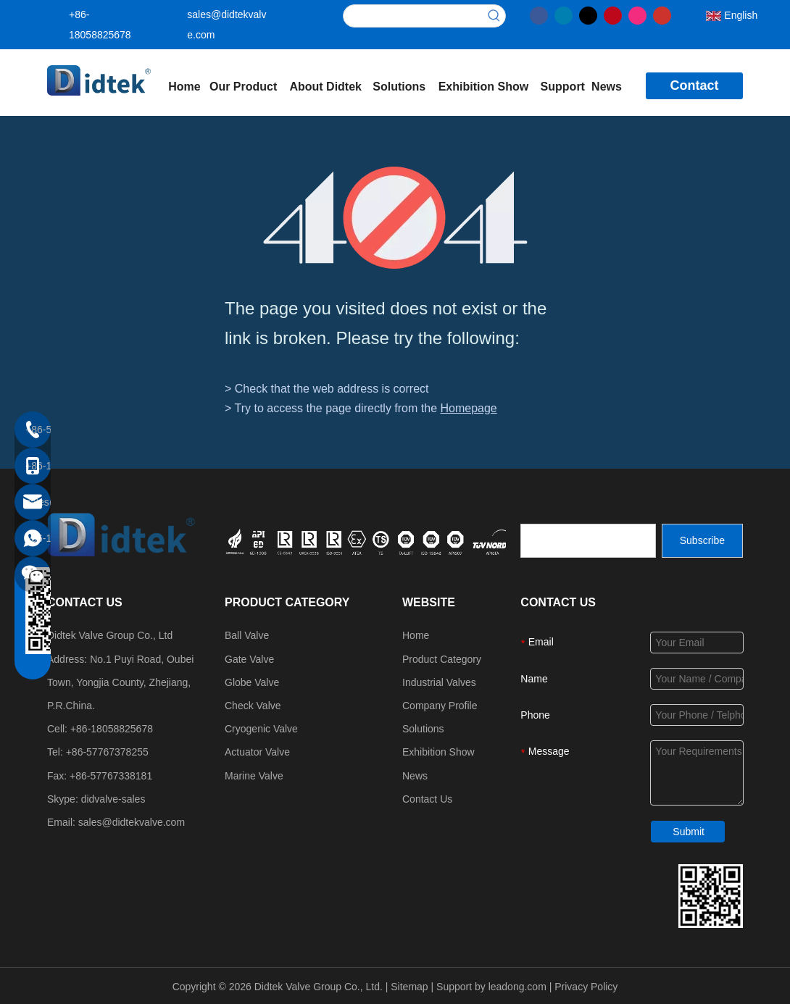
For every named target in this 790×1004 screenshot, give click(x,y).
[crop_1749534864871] (398, 540)
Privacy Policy (586, 986)
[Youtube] (662, 14)
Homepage (468, 408)
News (415, 776)
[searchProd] (413, 16)
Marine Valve (254, 776)
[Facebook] (539, 14)
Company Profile (440, 705)
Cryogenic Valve (261, 729)
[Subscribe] (702, 541)
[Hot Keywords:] (494, 16)
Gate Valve (249, 659)
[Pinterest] (613, 14)
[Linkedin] (563, 14)
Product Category (441, 659)
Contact (694, 85)
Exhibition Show (438, 752)
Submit (688, 831)
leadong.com (517, 986)
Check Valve (253, 705)
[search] (588, 541)
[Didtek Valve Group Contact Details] (710, 896)
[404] (395, 218)
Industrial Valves (439, 682)
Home (415, 635)
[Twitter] (588, 14)
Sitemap (409, 986)
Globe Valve (252, 682)
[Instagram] (637, 14)
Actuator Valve (257, 752)
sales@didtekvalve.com (131, 822)
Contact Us (427, 799)
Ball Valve (247, 635)
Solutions (423, 729)
